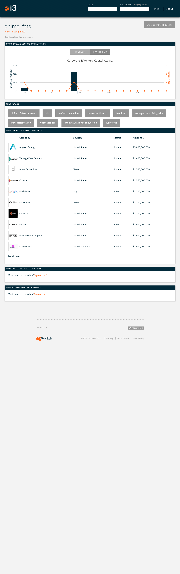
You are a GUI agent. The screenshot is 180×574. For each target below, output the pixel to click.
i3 (10, 8)
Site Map (109, 338)
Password (125, 5)
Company (24, 137)
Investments (100, 52)
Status (117, 137)
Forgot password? (141, 5)
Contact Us (41, 328)
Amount (137, 137)
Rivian (22, 224)
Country (77, 137)
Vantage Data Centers (30, 158)
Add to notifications (159, 24)
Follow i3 (136, 328)
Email (90, 5)
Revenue (80, 52)
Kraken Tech (25, 246)
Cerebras (24, 213)
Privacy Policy (138, 338)
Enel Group (25, 191)
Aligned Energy (27, 147)
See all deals (14, 256)
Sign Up (169, 9)
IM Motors (24, 202)
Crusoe (23, 180)
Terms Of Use (123, 338)
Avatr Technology (28, 169)
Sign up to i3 (40, 275)
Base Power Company (30, 235)
